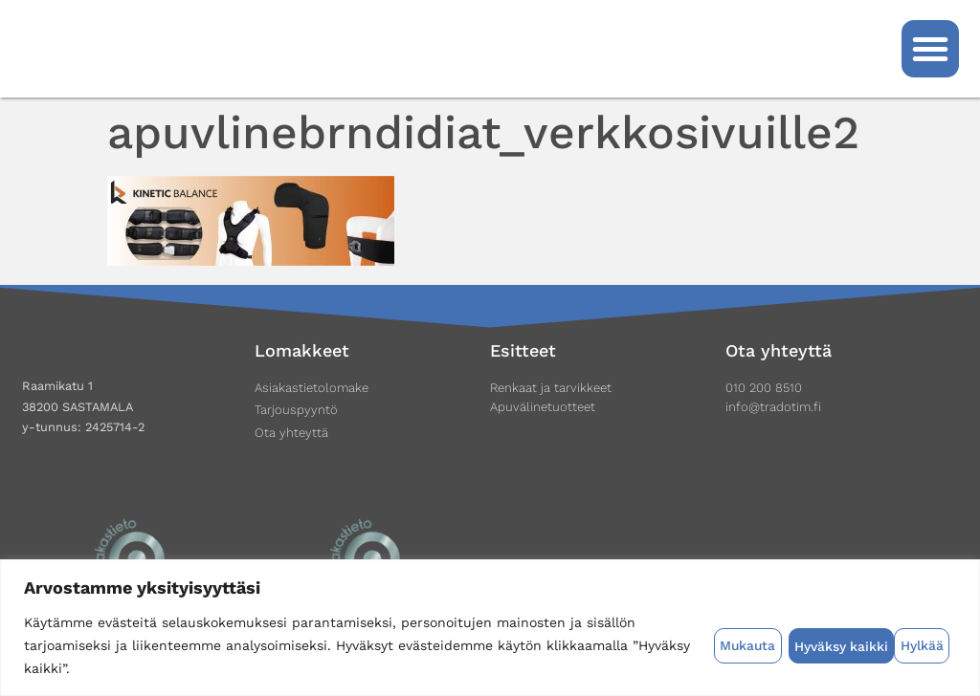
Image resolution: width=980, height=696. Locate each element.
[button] (930, 48)
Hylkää (814, 645)
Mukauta (745, 645)
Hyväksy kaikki (903, 645)
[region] (490, 627)
